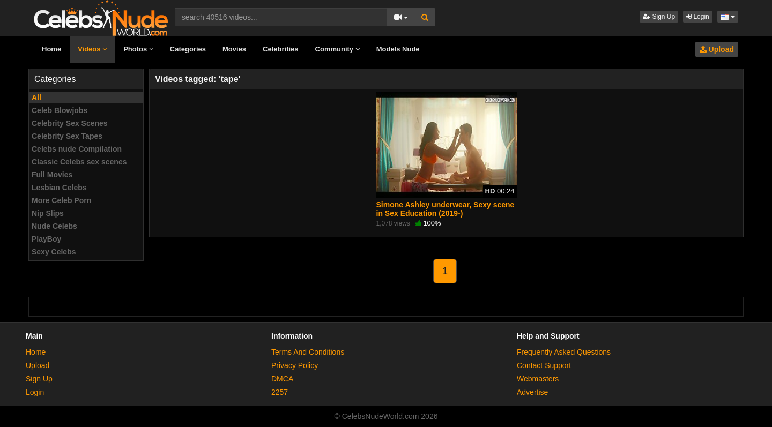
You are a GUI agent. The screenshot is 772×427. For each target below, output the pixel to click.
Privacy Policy (294, 365)
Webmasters (538, 378)
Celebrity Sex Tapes (67, 136)
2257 (279, 392)
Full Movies (52, 174)
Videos (92, 49)
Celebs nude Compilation (77, 149)
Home (51, 49)
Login (697, 16)
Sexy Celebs (54, 252)
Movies (234, 49)
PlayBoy (46, 239)
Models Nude (398, 49)
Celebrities (280, 49)
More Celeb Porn (61, 200)
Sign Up (659, 16)
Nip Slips (48, 213)
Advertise (532, 392)
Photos (138, 49)
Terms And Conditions (307, 352)
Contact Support (544, 365)
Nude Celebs (54, 226)
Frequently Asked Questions (564, 352)
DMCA (282, 378)
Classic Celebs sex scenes (79, 162)
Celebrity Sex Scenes (70, 123)
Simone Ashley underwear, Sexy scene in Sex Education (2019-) (445, 209)
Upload (717, 49)
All (36, 97)
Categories (188, 49)
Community (337, 49)
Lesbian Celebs (59, 187)
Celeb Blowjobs (59, 110)
